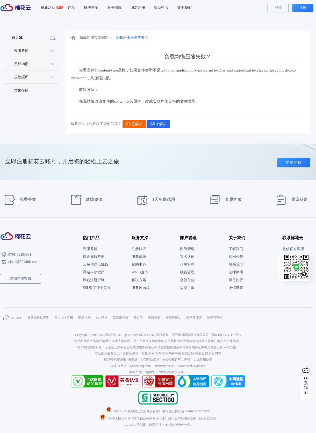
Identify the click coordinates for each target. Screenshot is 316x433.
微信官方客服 (293, 249)
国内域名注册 (63, 318)
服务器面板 (141, 288)
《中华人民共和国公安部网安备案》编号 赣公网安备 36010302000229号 (158, 411)
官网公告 (236, 257)
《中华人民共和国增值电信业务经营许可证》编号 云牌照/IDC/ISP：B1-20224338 (158, 418)
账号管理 (187, 249)
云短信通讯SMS (95, 264)
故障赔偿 (85, 200)
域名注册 (138, 8)
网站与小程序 (94, 272)
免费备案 (18, 200)
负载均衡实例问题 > (95, 38)
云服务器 (90, 249)
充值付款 (187, 280)
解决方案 (91, 8)
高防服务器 (120, 318)
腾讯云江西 (194, 318)
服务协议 (236, 280)
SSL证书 (101, 318)
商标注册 (84, 318)
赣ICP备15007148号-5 (226, 335)
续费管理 (187, 272)
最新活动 (50, 8)
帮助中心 (161, 8)
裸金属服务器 (94, 257)
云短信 (138, 318)
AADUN (16, 318)
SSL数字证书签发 (97, 288)
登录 (278, 8)
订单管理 (187, 264)
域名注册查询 (94, 280)
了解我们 (236, 249)
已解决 (134, 124)
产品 (71, 8)
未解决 (158, 124)
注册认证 (139, 249)
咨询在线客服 (20, 279)
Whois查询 (140, 272)
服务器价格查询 (38, 318)
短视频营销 (214, 318)
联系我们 (236, 264)
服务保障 (114, 8)
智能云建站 (173, 318)
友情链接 (236, 288)
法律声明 (236, 272)
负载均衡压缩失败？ (132, 38)
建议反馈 (290, 200)
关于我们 (184, 8)
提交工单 (187, 288)
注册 (302, 8)
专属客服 (223, 200)
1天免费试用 (154, 200)
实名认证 (187, 257)
